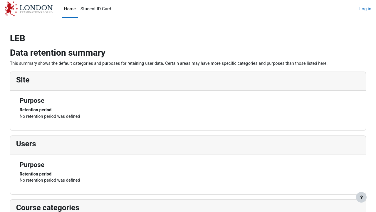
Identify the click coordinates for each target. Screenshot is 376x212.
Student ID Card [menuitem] (95, 8)
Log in (365, 8)
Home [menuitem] (70, 8)
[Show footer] (361, 197)
